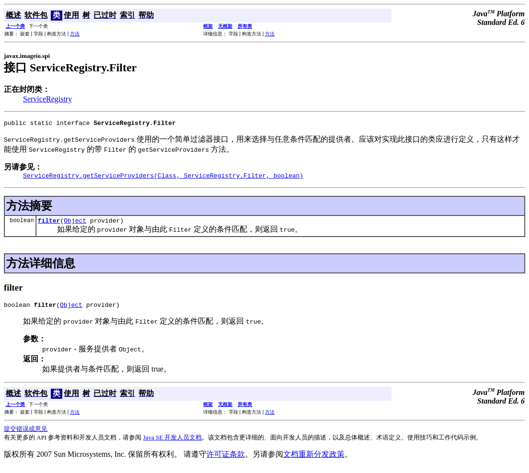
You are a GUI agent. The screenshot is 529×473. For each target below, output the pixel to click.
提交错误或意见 (25, 434)
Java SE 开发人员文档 (172, 443)
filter (49, 224)
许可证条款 (226, 460)
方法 (75, 33)
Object (75, 224)
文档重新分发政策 (314, 460)
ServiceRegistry (47, 99)
